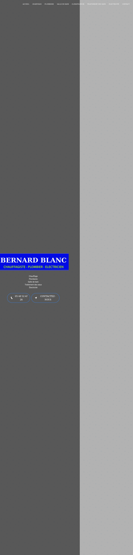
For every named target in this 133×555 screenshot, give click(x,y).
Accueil (26, 4)
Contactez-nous (45, 298)
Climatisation (78, 4)
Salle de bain (63, 4)
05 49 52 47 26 (18, 298)
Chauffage (37, 4)
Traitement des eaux (96, 4)
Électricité (114, 4)
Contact (126, 4)
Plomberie (49, 4)
